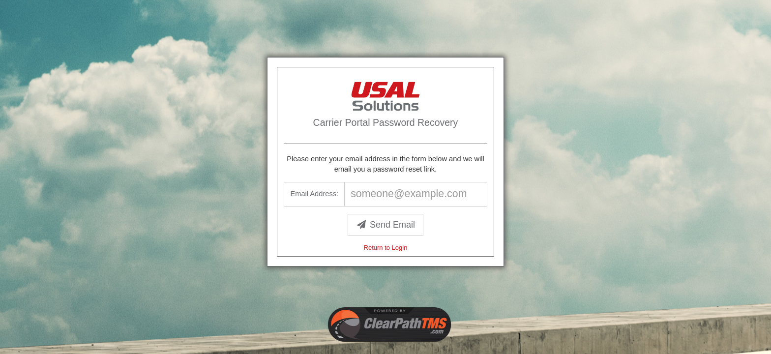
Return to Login (386, 247)
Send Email (385, 225)
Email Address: (314, 194)
